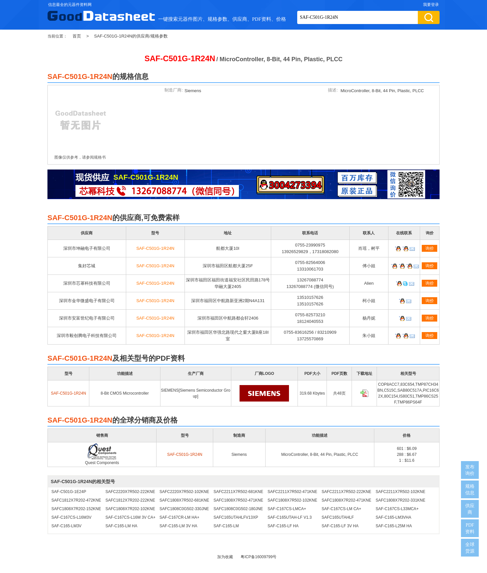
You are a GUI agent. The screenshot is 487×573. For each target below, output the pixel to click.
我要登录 (431, 4)
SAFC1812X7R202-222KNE (130, 500)
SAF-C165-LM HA (121, 526)
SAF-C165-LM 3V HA (178, 526)
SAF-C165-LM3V (66, 526)
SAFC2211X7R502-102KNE (400, 491)
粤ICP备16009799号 (258, 557)
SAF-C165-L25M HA (394, 526)
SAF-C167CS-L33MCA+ (397, 509)
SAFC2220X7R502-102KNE (184, 491)
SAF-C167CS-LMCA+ (287, 509)
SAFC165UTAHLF (338, 517)
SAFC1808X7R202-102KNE (130, 509)
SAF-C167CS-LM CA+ (341, 509)
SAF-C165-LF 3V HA (340, 526)
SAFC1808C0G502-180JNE (238, 509)
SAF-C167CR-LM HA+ (179, 517)
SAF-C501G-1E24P (68, 491)
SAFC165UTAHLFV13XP (236, 517)
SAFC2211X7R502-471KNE (292, 491)
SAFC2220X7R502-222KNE (130, 491)
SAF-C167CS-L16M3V (71, 517)
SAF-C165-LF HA (283, 526)
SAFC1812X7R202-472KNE (76, 500)
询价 (429, 248)
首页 (76, 36)
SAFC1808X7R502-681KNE (184, 500)
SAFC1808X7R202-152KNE (76, 509)
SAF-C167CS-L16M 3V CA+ (130, 517)
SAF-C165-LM (226, 526)
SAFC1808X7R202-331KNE (400, 500)
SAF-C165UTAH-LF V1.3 (290, 517)
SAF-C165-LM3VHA (393, 517)
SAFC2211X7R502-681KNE (238, 491)
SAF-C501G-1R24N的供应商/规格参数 (131, 36)
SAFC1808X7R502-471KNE (238, 500)
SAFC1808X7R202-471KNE (346, 500)
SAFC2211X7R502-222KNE (346, 491)
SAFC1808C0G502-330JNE (184, 509)
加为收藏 (225, 557)
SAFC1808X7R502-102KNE (292, 500)
